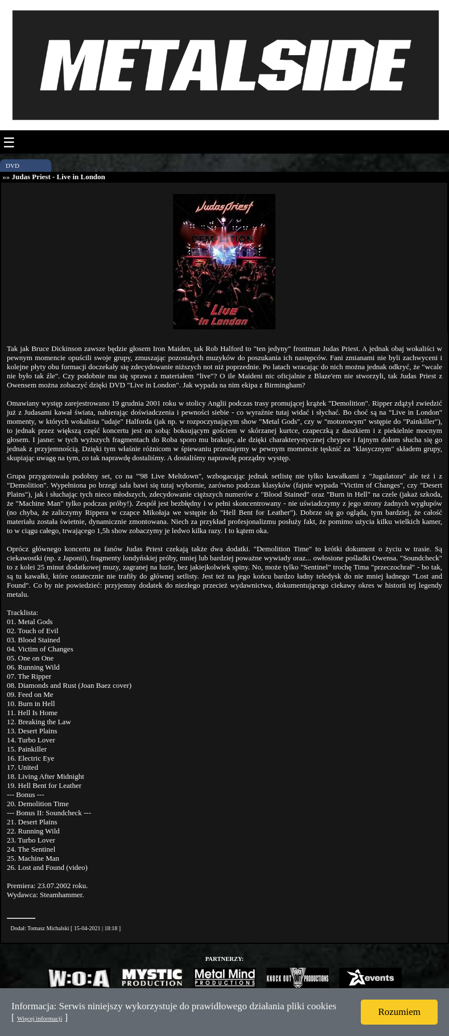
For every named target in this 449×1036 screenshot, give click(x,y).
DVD (12, 165)
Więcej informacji (39, 1018)
